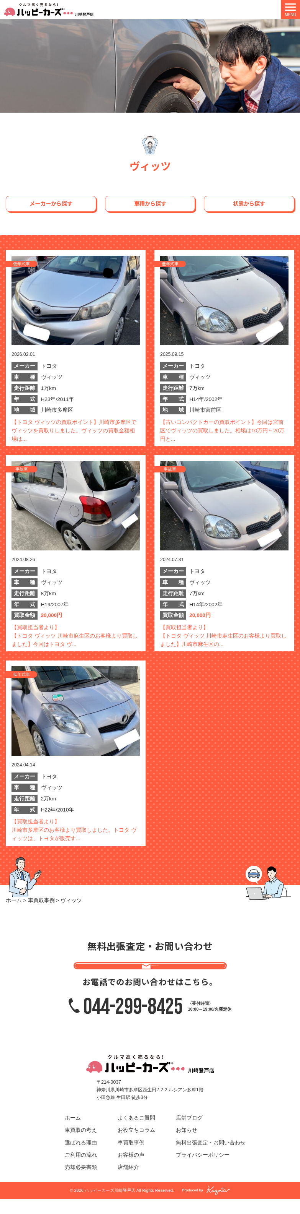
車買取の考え (81, 1145)
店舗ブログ (189, 1133)
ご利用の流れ (81, 1169)
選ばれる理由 (81, 1157)
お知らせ (186, 1145)
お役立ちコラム (136, 1145)
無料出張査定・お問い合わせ (211, 1157)
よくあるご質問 (136, 1133)
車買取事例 (131, 1157)
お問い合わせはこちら (156, 971)
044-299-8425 (133, 1021)
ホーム (73, 1133)
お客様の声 (131, 1169)
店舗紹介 (128, 1182)
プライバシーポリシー (203, 1169)
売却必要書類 (81, 1182)
